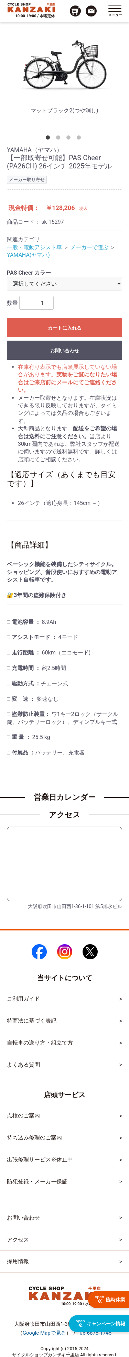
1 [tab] (49, 138)
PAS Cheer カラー (29, 272)
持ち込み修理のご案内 (34, 1137)
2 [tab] (59, 138)
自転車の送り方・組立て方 (40, 1042)
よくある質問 (23, 1064)
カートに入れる (65, 328)
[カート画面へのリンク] (75, 10)
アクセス (18, 1239)
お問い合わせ (64, 350)
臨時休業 (110, 1299)
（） (44, 1333)
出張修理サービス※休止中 (40, 1159)
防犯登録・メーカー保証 (37, 1181)
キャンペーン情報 (100, 1323)
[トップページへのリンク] (31, 7)
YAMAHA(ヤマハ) (28, 255)
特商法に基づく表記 (31, 1020)
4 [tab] (80, 138)
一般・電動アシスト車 (34, 247)
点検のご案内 (23, 1115)
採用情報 (18, 1261)
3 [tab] (69, 138)
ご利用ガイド (23, 998)
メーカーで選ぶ (89, 247)
